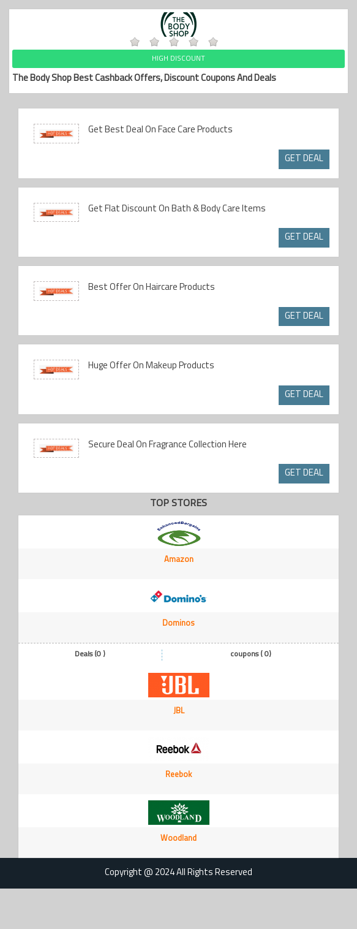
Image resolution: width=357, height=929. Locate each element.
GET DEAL (304, 159)
